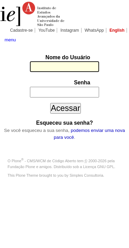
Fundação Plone (21, 147)
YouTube (47, 30)
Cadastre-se (21, 30)
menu (10, 39)
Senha (49, 73)
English (117, 30)
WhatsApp (94, 30)
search (120, 39)
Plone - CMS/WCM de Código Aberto (44, 142)
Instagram (70, 30)
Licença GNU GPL (98, 147)
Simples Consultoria (86, 156)
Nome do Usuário (34, 58)
